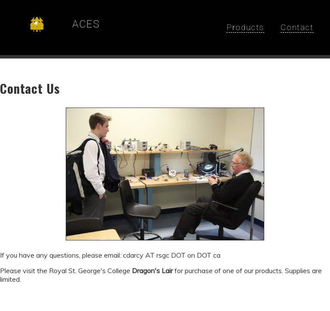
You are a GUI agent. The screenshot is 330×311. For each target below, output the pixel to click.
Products (245, 27)
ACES (86, 24)
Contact (297, 27)
